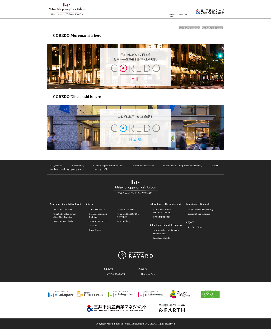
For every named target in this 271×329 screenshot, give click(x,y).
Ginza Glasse (95, 230)
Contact (214, 165)
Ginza (89, 204)
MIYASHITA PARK (116, 274)
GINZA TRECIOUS (98, 221)
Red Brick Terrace (196, 227)
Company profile (100, 169)
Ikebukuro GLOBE (161, 238)
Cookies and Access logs (143, 165)
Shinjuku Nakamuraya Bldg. (200, 209)
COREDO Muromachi (189, 27)
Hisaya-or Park (148, 274)
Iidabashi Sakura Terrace (199, 214)
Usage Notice (56, 165)
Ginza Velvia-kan (97, 209)
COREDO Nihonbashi (212, 27)
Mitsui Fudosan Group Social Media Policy (182, 165)
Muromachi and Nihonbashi (65, 204)
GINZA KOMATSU (126, 209)
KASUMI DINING (161, 217)
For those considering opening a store (67, 169)
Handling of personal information (108, 165)
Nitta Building (123, 221)
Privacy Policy (77, 165)
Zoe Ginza (94, 225)
